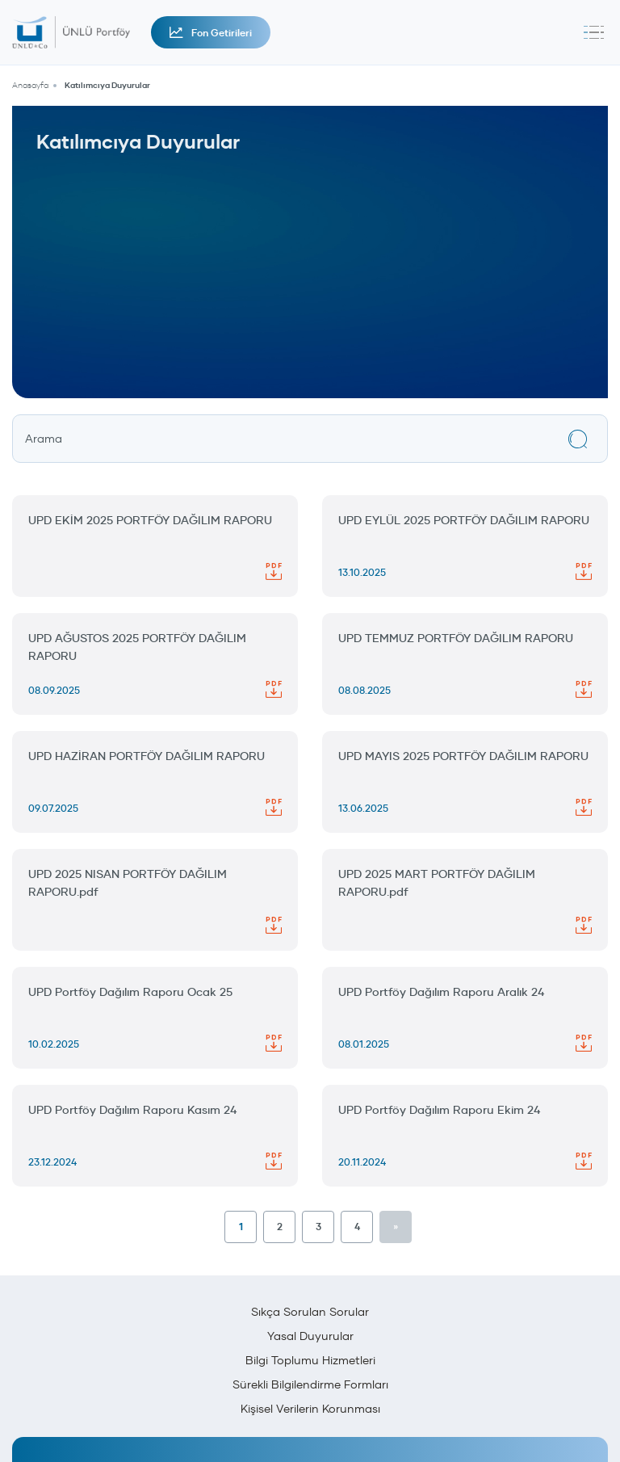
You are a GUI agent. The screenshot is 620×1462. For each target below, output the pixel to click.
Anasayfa (30, 85)
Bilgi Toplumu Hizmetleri (310, 1360)
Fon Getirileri (211, 33)
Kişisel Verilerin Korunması (310, 1408)
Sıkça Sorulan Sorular (310, 1311)
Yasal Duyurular (310, 1336)
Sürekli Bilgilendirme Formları (310, 1384)
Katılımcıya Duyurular (107, 85)
